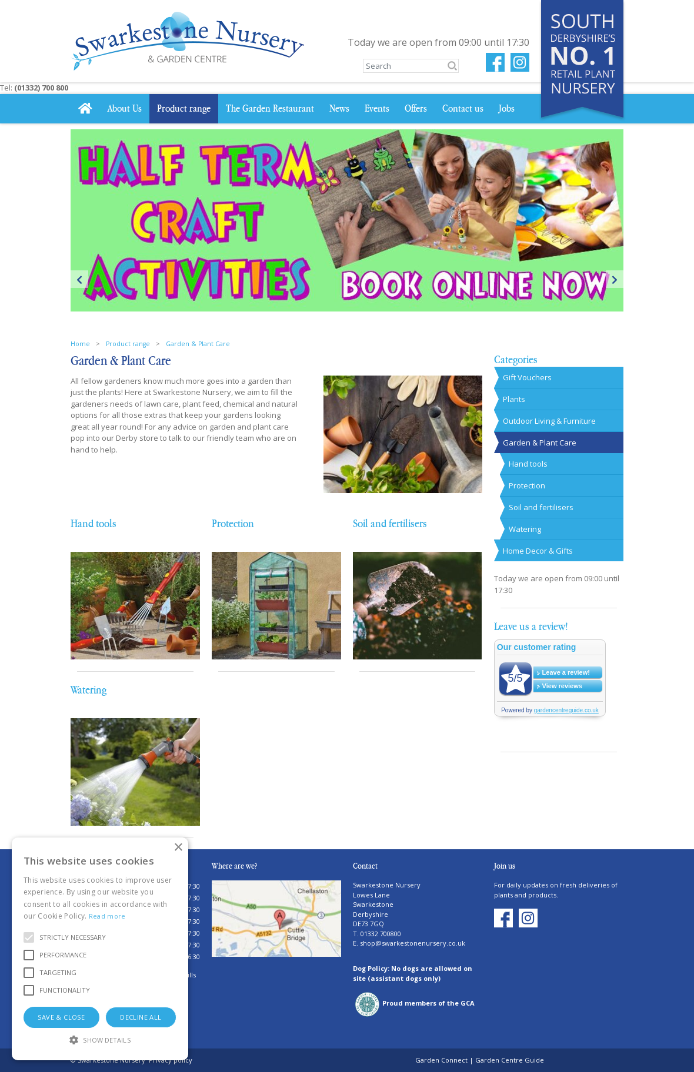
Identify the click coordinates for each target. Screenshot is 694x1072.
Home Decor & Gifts (538, 550)
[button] (72, 937)
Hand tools (93, 524)
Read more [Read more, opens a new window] (107, 916)
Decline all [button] (140, 1017)
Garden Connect (441, 1060)
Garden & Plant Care (539, 442)
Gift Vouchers (527, 377)
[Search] (411, 66)
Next (614, 279)
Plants (514, 399)
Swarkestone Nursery (387, 884)
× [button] (178, 847)
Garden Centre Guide (509, 1060)
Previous (79, 279)
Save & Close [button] (61, 1017)
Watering (88, 690)
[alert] (100, 949)
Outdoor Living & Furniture (549, 421)
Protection (233, 524)
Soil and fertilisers (390, 524)
